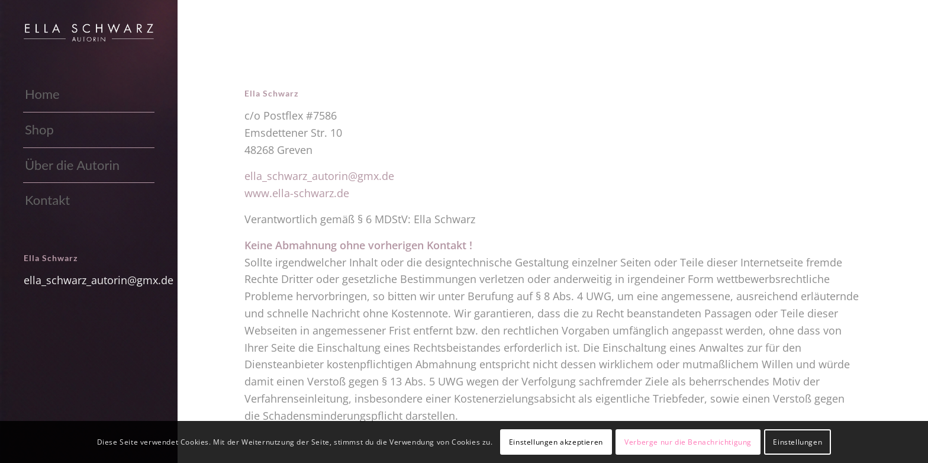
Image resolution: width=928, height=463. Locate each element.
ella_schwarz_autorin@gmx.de (98, 280)
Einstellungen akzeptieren (556, 442)
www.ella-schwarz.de (296, 193)
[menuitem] (88, 94)
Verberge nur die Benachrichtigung (688, 442)
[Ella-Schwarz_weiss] (89, 32)
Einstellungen (797, 442)
